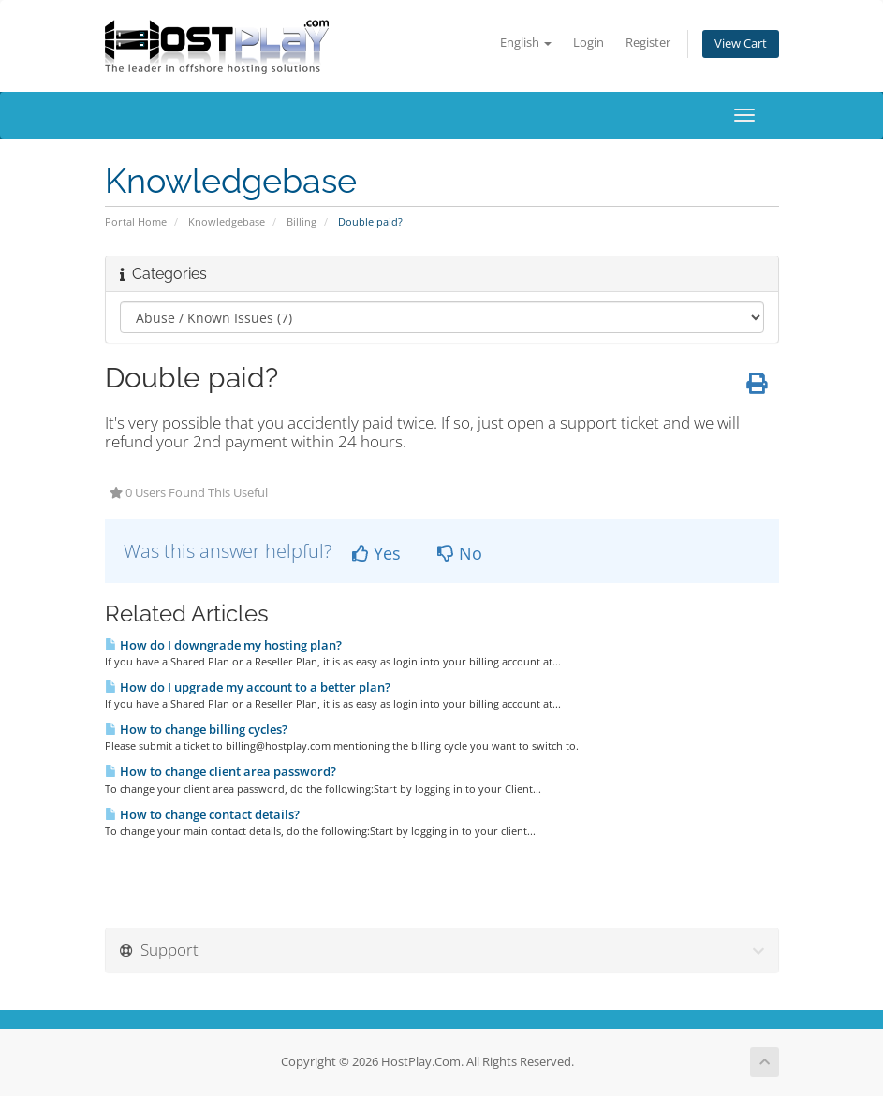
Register (647, 43)
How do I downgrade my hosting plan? (223, 644)
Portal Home (136, 221)
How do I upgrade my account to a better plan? (247, 687)
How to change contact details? (202, 814)
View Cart (740, 43)
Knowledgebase (226, 221)
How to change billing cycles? (196, 729)
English (526, 43)
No (459, 553)
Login (588, 43)
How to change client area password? (220, 771)
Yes (376, 553)
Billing (301, 221)
